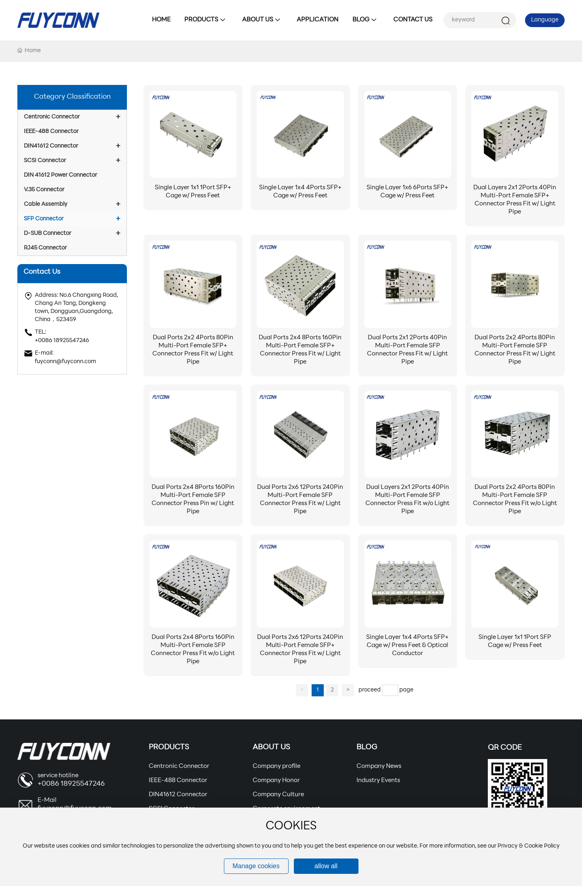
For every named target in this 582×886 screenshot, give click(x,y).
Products (169, 747)
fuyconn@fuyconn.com (65, 362)
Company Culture (278, 795)
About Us (271, 747)
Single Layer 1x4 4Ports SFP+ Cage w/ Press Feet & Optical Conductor (407, 645)
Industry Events (378, 781)
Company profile (276, 766)
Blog (366, 747)
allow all (325, 866)
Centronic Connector (179, 766)
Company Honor (276, 781)
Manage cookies (256, 866)
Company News (378, 766)
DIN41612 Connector (178, 795)
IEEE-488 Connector (178, 781)
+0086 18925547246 (62, 341)
